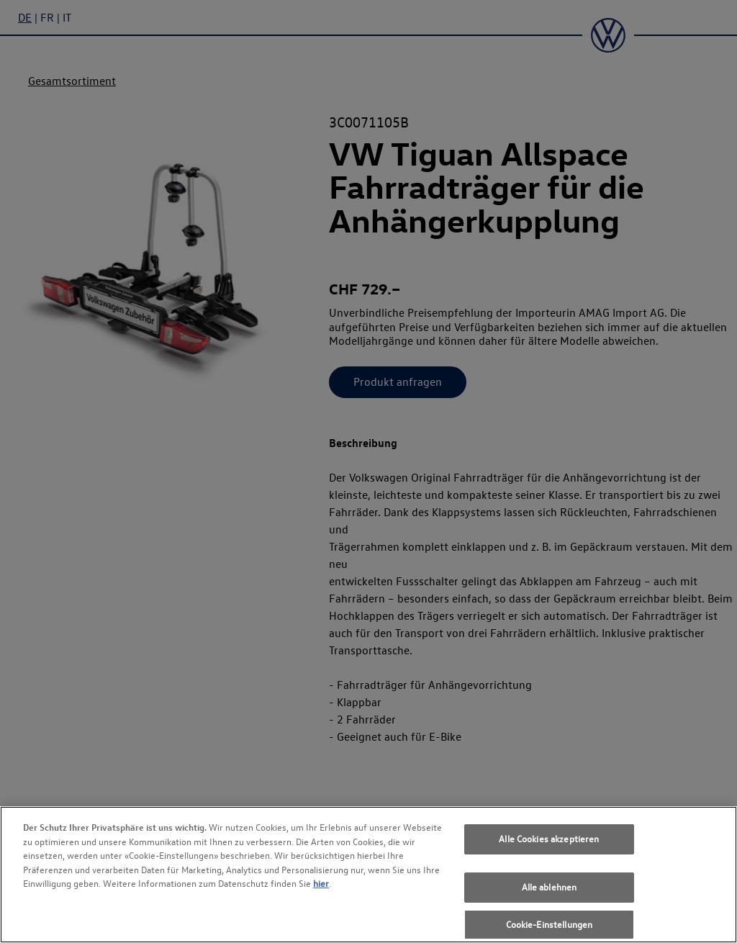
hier (321, 893)
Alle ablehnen (549, 897)
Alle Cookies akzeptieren (549, 848)
